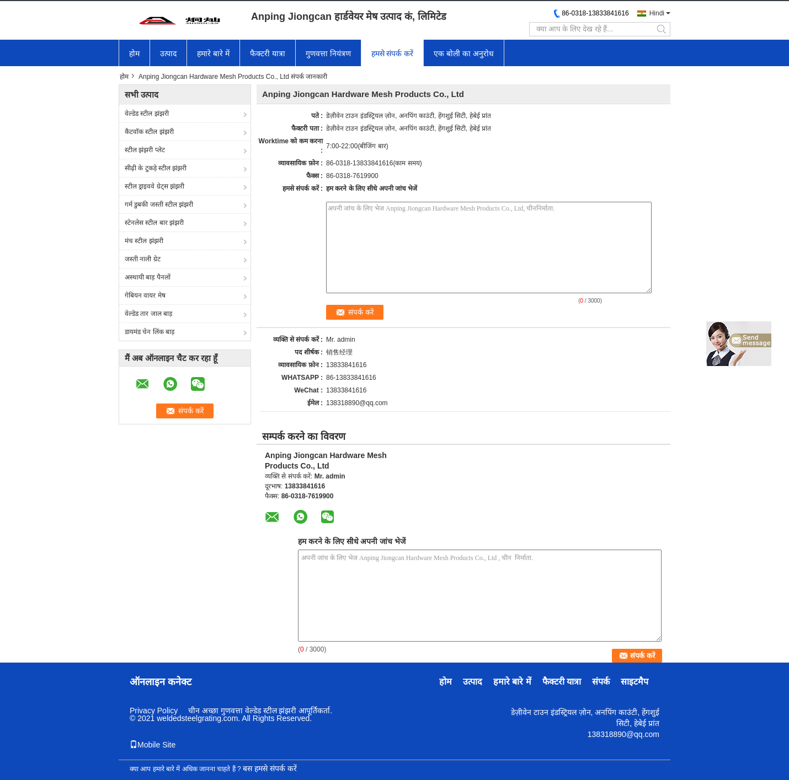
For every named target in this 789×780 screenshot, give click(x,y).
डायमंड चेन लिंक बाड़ (149, 332)
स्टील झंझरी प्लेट (145, 150)
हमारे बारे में (213, 53)
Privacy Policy (154, 710)
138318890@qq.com (357, 403)
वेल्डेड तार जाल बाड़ (148, 314)
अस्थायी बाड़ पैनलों (147, 277)
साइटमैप (634, 681)
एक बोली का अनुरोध (464, 53)
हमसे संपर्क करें (392, 53)
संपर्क (601, 681)
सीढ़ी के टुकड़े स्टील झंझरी (155, 168)
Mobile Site (152, 744)
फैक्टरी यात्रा (267, 53)
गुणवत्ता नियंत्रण (328, 53)
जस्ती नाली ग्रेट (143, 259)
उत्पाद (168, 53)
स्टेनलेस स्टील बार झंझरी (154, 223)
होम (134, 53)
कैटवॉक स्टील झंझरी (149, 132)
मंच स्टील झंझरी (144, 241)
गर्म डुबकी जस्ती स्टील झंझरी (159, 204)
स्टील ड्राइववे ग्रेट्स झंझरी (154, 186)
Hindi (656, 13)
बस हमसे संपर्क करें (270, 768)
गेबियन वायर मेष (145, 295)
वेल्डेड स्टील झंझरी (147, 113)
